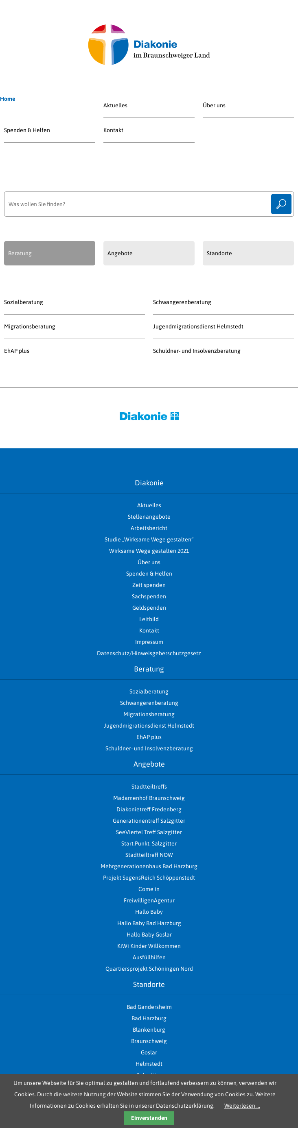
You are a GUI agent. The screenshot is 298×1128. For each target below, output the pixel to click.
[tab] (49, 253)
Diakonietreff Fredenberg (149, 809)
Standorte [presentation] (219, 253)
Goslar (149, 1052)
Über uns (214, 105)
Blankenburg (149, 1029)
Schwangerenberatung (182, 302)
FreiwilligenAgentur (149, 900)
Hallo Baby (149, 911)
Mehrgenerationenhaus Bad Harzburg (149, 866)
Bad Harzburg (149, 1018)
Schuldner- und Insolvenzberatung (197, 351)
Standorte (149, 984)
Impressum (149, 642)
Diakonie (149, 482)
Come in (149, 889)
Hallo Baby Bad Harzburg (149, 923)
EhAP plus (16, 351)
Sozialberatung (23, 302)
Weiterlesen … (242, 1105)
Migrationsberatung (29, 326)
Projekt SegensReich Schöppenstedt (149, 877)
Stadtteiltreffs (149, 786)
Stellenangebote (149, 516)
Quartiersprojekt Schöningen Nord (149, 968)
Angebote (149, 764)
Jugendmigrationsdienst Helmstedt (198, 326)
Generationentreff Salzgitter (149, 820)
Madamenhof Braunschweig (149, 798)
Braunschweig (149, 1041)
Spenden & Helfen (27, 130)
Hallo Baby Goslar (149, 934)
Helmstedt (149, 1064)
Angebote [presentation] (120, 253)
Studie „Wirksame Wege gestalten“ (149, 539)
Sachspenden (149, 596)
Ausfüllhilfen (149, 957)
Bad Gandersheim (149, 1007)
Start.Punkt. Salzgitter (149, 843)
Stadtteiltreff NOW (149, 855)
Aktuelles (115, 105)
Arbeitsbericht (149, 528)
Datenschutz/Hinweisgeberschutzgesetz (149, 653)
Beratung (149, 669)
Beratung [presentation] (20, 253)
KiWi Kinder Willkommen (149, 946)
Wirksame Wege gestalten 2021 (149, 551)
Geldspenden (149, 607)
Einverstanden (149, 1118)
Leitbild (149, 619)
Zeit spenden (149, 585)
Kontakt (113, 130)
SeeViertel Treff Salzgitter (149, 832)
